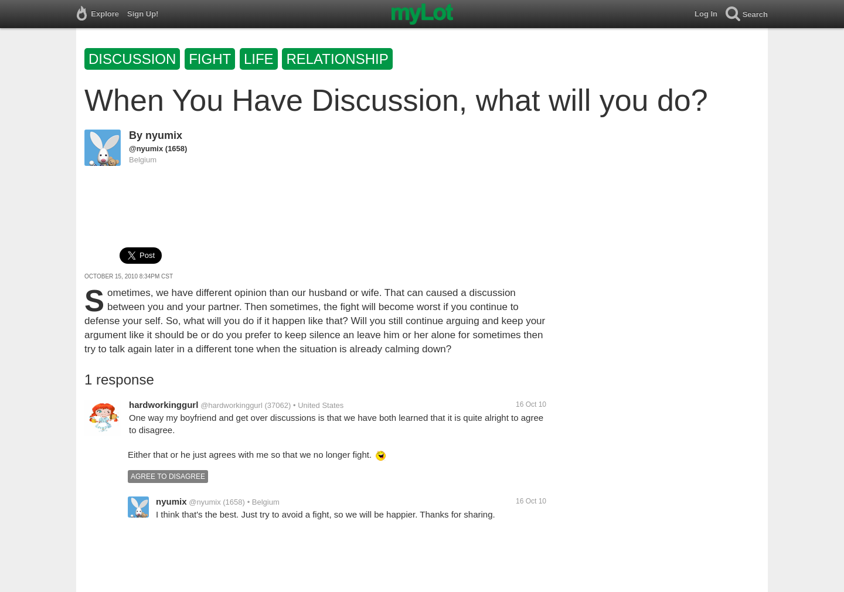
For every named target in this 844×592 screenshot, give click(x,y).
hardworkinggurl (163, 405)
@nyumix (146, 148)
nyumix (163, 135)
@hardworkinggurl (231, 405)
